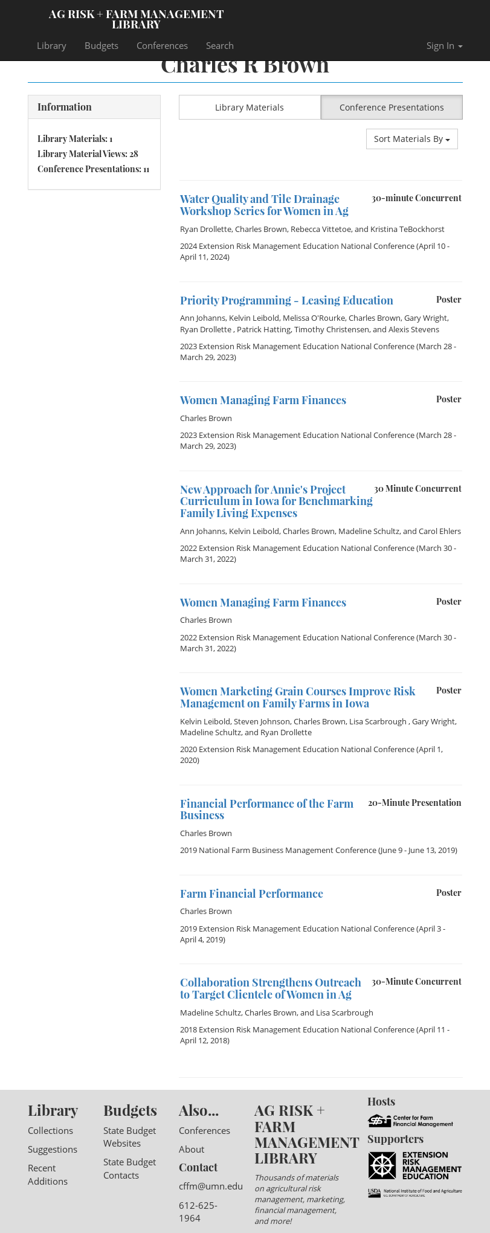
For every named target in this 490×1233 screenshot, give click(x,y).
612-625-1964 (198, 1211)
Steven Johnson (262, 721)
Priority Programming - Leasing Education (286, 300)
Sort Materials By (412, 138)
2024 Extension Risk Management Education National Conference (297, 245)
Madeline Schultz (368, 531)
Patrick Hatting (264, 329)
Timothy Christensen (331, 329)
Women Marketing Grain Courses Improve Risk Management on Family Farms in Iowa (298, 697)
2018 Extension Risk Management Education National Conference (297, 1029)
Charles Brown (261, 229)
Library (51, 45)
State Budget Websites (129, 1136)
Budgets (101, 45)
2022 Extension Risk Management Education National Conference (297, 547)
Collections (50, 1130)
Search (220, 45)
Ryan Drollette (205, 229)
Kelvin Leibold (254, 317)
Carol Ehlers (440, 531)
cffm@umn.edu (211, 1186)
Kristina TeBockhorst (407, 229)
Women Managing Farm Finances (263, 400)
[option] (320, 180)
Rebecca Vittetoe (321, 229)
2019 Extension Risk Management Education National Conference (297, 928)
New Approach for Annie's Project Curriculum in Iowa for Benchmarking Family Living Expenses (276, 501)
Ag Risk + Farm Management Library (136, 18)
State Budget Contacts (129, 1168)
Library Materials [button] (249, 107)
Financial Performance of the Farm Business (266, 809)
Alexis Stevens (413, 329)
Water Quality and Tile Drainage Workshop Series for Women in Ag (264, 205)
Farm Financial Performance (251, 893)
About (191, 1149)
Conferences (162, 45)
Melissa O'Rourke (314, 317)
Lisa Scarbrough (378, 721)
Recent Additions (48, 1174)
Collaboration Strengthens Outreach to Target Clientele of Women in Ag (270, 988)
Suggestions (52, 1149)
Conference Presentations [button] (392, 107)
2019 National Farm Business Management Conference (278, 850)
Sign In (445, 45)
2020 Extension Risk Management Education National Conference (297, 749)
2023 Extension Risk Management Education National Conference (297, 346)
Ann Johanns (202, 317)
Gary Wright (425, 317)
